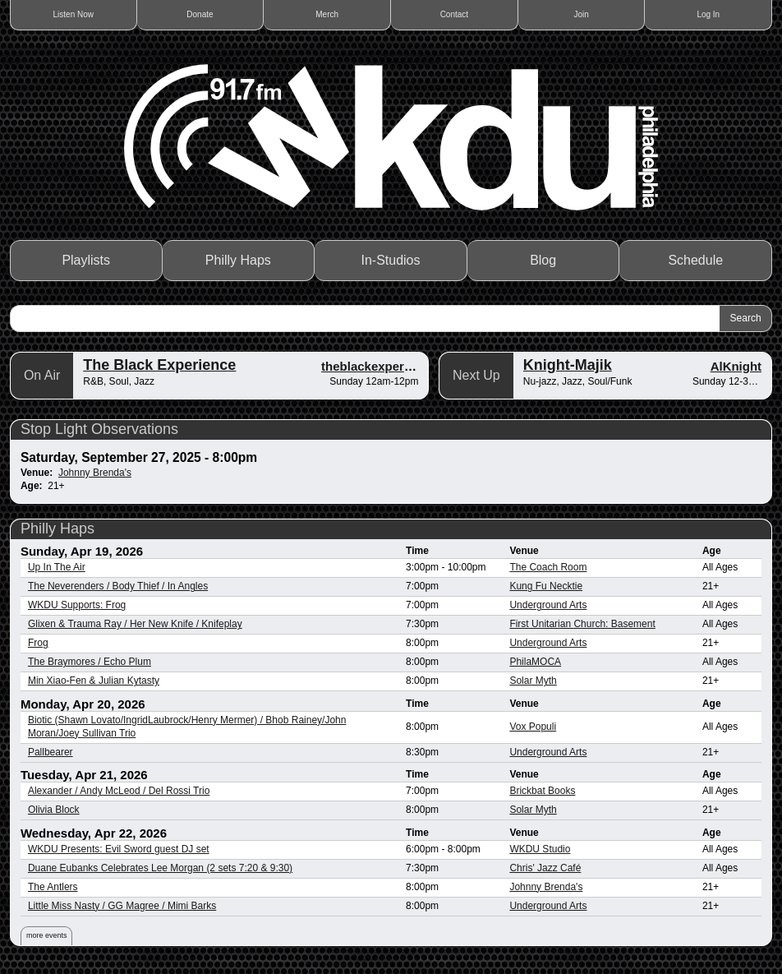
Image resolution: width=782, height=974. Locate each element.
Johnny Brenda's (94, 472)
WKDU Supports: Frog (77, 605)
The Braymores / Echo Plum (89, 661)
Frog (38, 643)
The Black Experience (159, 365)
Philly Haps (238, 260)
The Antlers (53, 887)
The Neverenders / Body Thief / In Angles (118, 586)
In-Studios (391, 260)
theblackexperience (378, 366)
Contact (454, 14)
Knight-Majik (567, 365)
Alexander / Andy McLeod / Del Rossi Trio (118, 790)
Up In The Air (56, 567)
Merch (326, 14)
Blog (543, 260)
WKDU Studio (539, 849)
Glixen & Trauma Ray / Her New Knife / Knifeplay (135, 624)
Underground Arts (547, 605)
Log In (708, 14)
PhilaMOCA (535, 661)
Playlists (86, 260)
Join (580, 14)
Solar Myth (532, 680)
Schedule (695, 260)
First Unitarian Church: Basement (582, 624)
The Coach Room (547, 567)
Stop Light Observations (99, 429)
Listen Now (73, 14)
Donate (199, 14)
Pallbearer (50, 752)
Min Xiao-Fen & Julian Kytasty (93, 680)
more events (46, 935)
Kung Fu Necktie (545, 586)
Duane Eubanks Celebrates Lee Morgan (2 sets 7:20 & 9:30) (160, 868)
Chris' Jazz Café (545, 868)
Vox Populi (532, 726)
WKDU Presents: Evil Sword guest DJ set (118, 849)
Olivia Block (54, 809)
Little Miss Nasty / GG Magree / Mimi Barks (122, 906)
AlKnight (736, 366)
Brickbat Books (542, 790)
